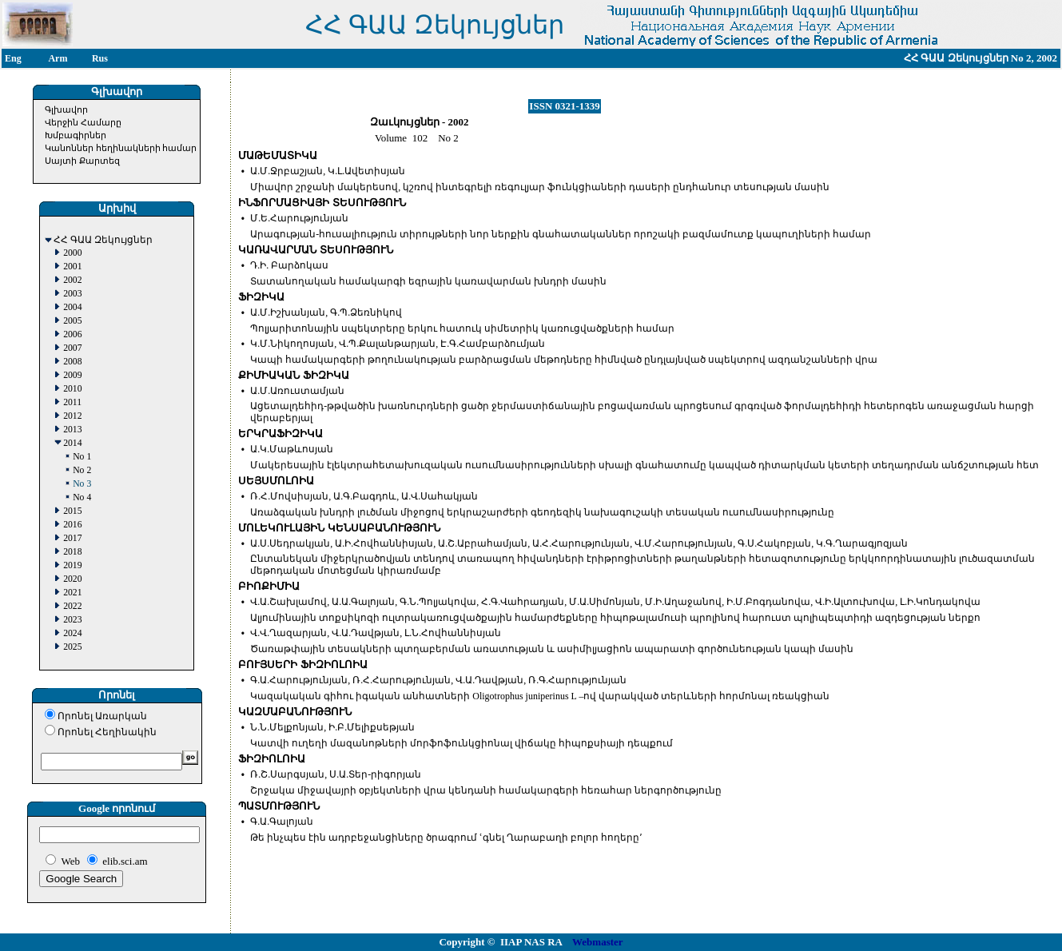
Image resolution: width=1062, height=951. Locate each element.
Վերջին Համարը (83, 122)
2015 (72, 511)
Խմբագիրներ (75, 135)
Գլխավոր (66, 109)
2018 (72, 552)
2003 (72, 293)
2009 (72, 375)
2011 (72, 402)
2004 (72, 307)
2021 (72, 592)
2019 (72, 565)
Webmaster (597, 942)
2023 (72, 620)
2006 (72, 334)
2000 (72, 253)
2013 (72, 429)
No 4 (82, 497)
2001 (72, 266)
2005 (72, 321)
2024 (72, 633)
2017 (72, 538)
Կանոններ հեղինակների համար (121, 148)
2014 (72, 443)
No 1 (82, 457)
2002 (72, 280)
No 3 (82, 484)
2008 (72, 361)
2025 (72, 647)
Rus (100, 58)
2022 (72, 606)
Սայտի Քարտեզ (82, 160)
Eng (13, 58)
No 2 (82, 470)
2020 (72, 579)
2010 (72, 389)
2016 (72, 524)
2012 (72, 416)
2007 (72, 348)
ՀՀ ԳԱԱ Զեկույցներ (103, 240)
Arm (57, 58)
